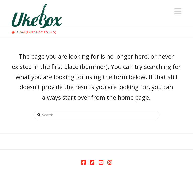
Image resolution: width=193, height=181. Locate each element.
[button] (177, 11)
